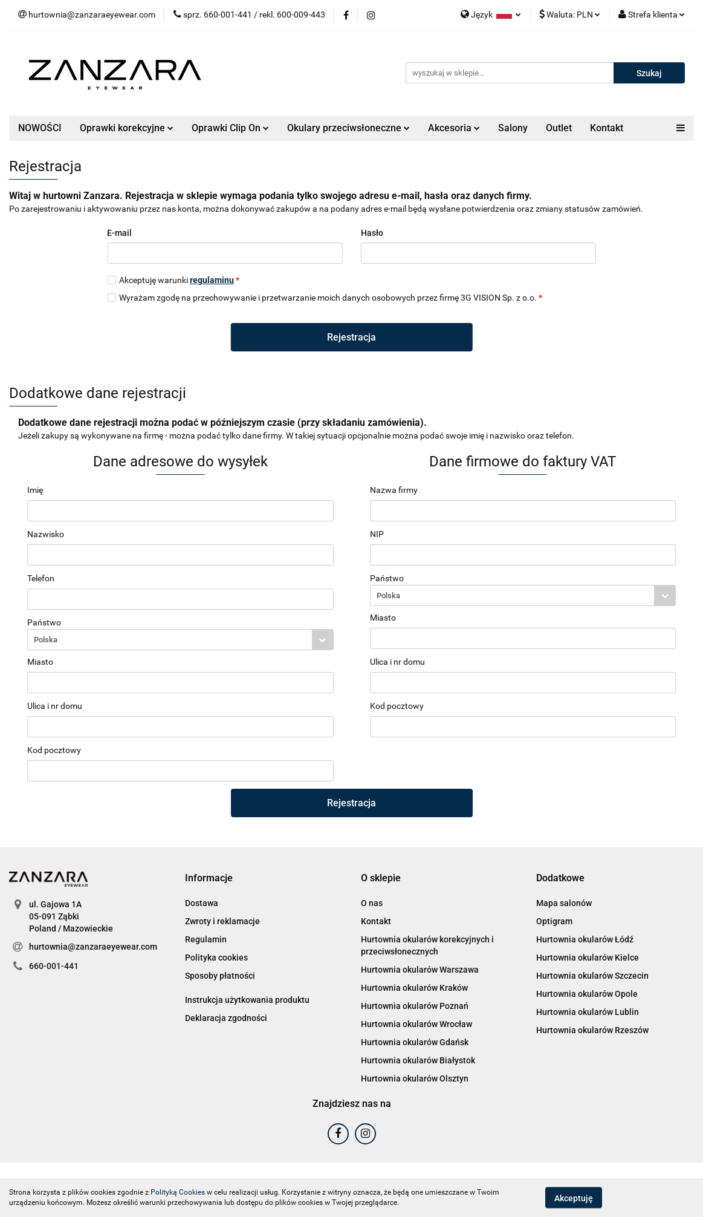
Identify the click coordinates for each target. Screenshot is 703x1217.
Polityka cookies (216, 957)
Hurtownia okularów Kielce (587, 957)
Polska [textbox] (45, 639)
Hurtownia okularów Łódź (584, 939)
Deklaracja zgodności (226, 1018)
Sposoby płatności (220, 975)
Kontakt (606, 128)
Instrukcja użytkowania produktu (247, 1000)
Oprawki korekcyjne (126, 128)
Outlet (559, 128)
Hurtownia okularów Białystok (418, 1060)
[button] (209, 879)
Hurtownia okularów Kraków (414, 988)
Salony (513, 128)
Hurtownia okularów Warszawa (420, 969)
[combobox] (180, 639)
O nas (372, 903)
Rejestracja (351, 337)
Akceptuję (573, 1197)
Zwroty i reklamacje (222, 921)
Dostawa (201, 903)
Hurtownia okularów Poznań (414, 1006)
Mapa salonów (564, 903)
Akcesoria (454, 128)
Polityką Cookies (178, 1192)
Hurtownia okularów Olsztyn (414, 1078)
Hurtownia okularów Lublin (587, 1012)
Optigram (554, 921)
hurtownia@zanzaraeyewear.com (93, 946)
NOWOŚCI (40, 128)
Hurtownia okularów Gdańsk (414, 1042)
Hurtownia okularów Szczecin (592, 975)
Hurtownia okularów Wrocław (416, 1024)
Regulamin (206, 939)
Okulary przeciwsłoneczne (348, 128)
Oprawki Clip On (230, 128)
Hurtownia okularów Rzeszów (592, 1030)
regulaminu (212, 280)
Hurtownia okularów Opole (587, 994)
